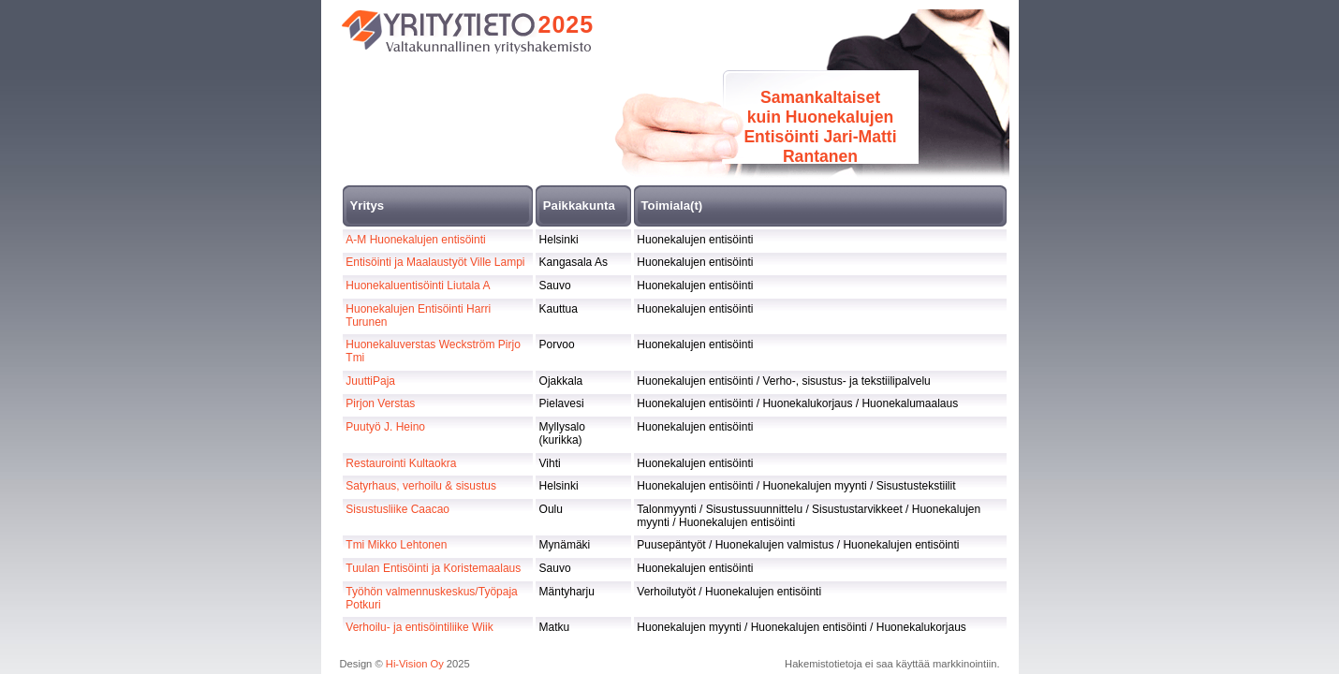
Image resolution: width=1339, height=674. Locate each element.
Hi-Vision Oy (415, 663)
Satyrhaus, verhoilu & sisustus (421, 485)
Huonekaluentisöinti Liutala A (418, 285)
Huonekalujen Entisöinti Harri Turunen (418, 315)
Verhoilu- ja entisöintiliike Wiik (419, 627)
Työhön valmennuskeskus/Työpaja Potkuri (431, 598)
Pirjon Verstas (380, 403)
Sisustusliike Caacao (397, 509)
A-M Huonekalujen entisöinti (415, 239)
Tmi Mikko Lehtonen (396, 544)
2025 (566, 24)
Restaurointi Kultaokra (401, 463)
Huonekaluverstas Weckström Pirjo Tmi (433, 351)
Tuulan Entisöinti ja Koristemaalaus (433, 568)
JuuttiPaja (370, 381)
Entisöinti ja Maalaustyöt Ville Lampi (435, 262)
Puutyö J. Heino (385, 426)
